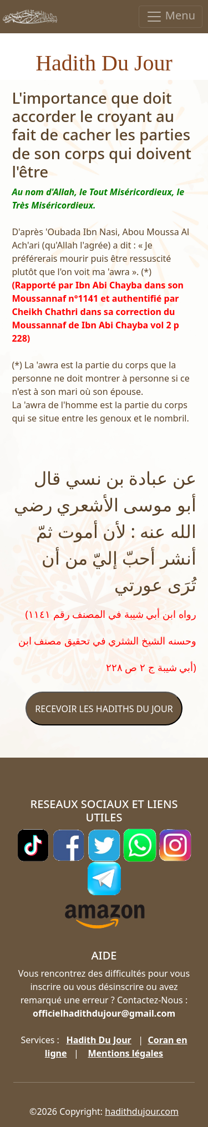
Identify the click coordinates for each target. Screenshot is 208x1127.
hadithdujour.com (142, 1111)
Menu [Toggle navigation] (170, 16)
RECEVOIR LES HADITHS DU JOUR (104, 709)
